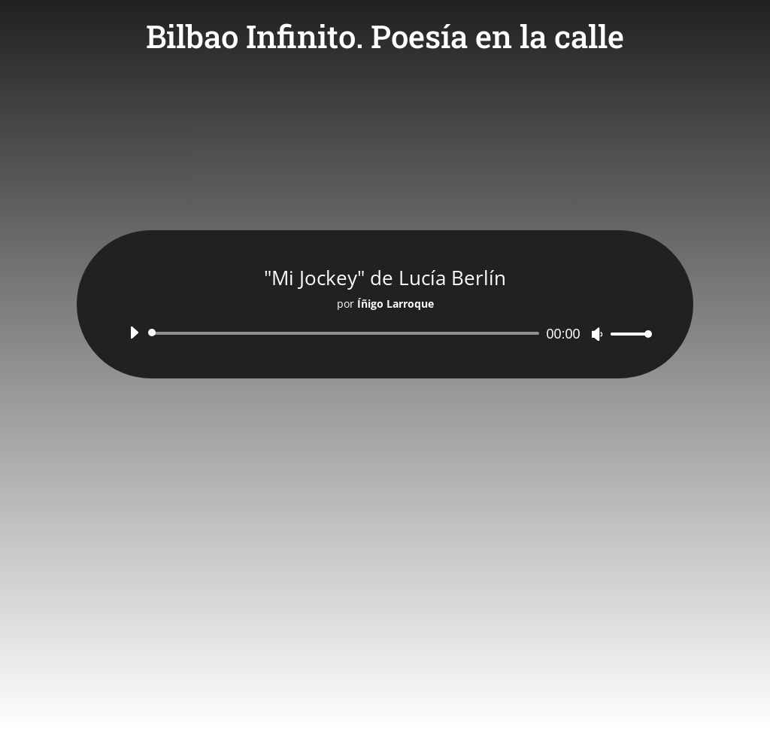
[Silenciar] (597, 334)
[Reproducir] (134, 332)
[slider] (345, 333)
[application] (384, 333)
